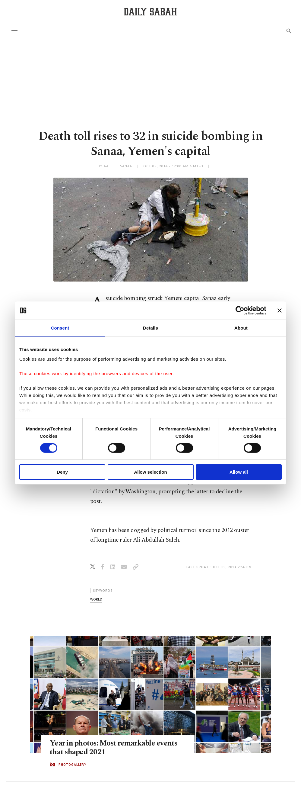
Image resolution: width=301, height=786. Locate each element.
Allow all (239, 472)
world (96, 599)
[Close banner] (279, 310)
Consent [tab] (60, 327)
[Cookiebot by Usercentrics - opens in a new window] (240, 310)
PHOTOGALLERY (72, 764)
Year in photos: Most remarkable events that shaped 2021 (114, 748)
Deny (62, 472)
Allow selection (150, 472)
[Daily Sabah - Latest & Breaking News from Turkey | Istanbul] (150, 11)
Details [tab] (150, 327)
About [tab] (241, 327)
